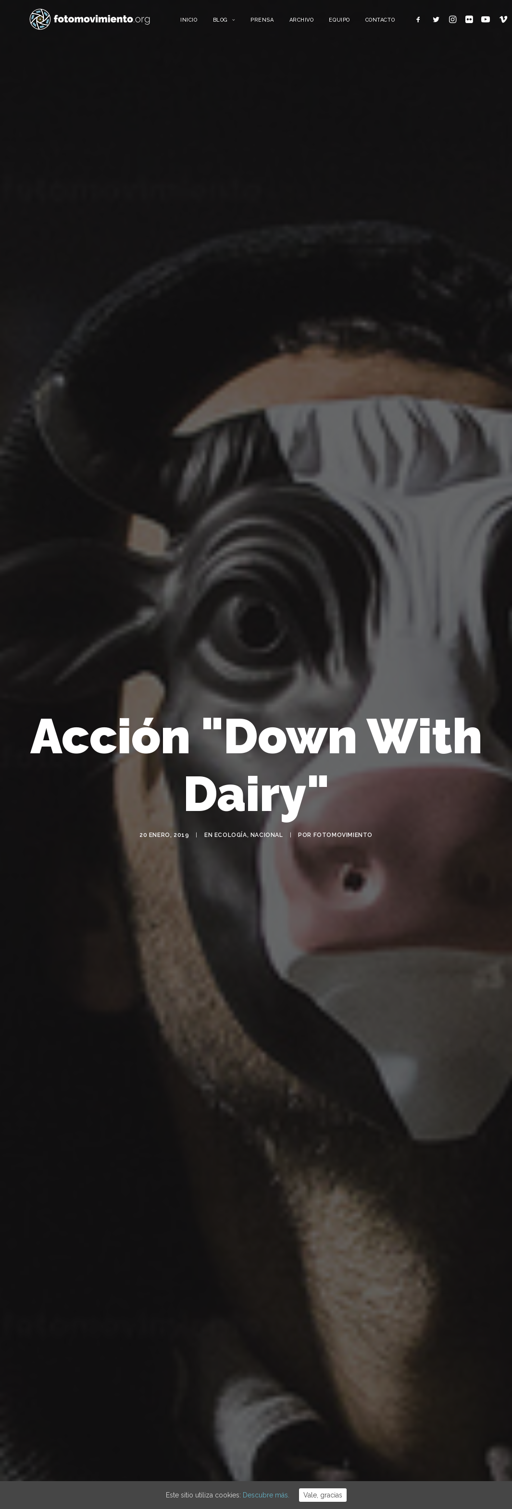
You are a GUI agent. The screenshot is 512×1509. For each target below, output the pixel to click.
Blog (241, 23)
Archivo (318, 23)
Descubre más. (266, 1495)
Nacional (266, 838)
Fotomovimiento (343, 838)
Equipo (356, 23)
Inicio (206, 23)
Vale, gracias (322, 1495)
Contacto (397, 23)
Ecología (230, 838)
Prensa (279, 23)
